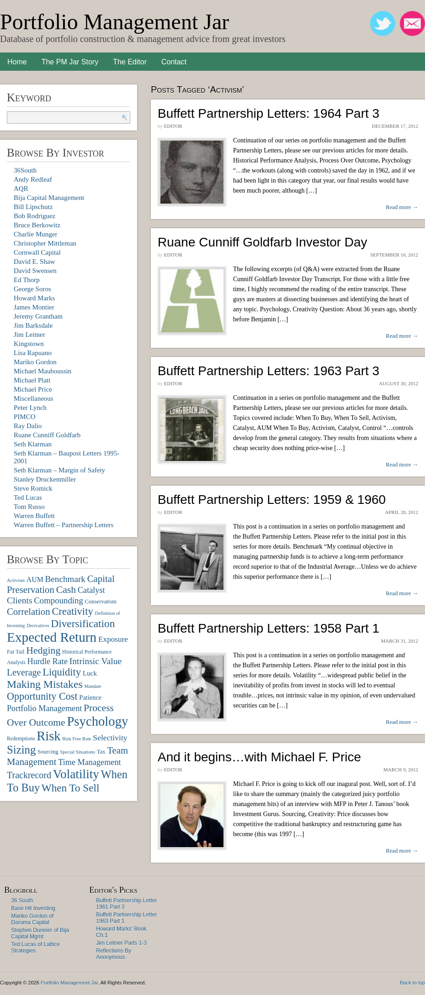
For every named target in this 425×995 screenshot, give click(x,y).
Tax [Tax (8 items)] (101, 752)
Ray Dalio (28, 425)
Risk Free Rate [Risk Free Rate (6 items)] (76, 738)
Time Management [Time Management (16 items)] (89, 762)
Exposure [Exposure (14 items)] (113, 639)
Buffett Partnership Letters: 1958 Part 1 (268, 628)
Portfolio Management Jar (114, 22)
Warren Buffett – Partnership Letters (63, 525)
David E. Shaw (34, 261)
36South (25, 170)
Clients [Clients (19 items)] (19, 600)
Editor (173, 126)
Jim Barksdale (33, 325)
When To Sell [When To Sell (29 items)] (71, 788)
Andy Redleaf (33, 179)
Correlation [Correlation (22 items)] (28, 611)
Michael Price (33, 389)
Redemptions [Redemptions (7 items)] (21, 739)
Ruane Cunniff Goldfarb (47, 435)
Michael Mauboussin (42, 371)
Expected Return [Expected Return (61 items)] (51, 637)
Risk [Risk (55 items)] (48, 736)
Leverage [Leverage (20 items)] (24, 672)
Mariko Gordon (35, 362)
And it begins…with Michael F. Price (259, 757)
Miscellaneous (33, 398)
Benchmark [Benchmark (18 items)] (65, 579)
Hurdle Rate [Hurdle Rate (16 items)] (47, 661)
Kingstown (29, 343)
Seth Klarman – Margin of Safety (59, 470)
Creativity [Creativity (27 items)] (72, 611)
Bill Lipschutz (33, 206)
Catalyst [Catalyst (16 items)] (91, 590)
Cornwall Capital (37, 252)
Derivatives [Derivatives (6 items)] (38, 625)
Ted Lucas (28, 497)
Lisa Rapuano (33, 352)
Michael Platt (32, 380)
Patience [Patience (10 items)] (90, 697)
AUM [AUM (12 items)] (35, 579)
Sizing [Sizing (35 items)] (21, 750)
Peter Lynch (30, 407)
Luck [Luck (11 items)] (90, 673)
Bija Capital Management (49, 197)
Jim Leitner (29, 334)
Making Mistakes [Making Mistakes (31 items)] (45, 684)
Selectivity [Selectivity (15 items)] (110, 737)
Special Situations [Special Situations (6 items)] (77, 751)
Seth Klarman (33, 444)
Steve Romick (33, 488)
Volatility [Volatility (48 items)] (76, 774)
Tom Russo (29, 506)
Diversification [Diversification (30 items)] (83, 623)
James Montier (34, 307)
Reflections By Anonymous (113, 954)
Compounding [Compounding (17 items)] (58, 600)
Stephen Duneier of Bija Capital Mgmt (40, 933)
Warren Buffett (34, 515)
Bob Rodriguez (34, 216)
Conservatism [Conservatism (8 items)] (101, 601)
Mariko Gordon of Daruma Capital (32, 919)
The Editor (130, 62)
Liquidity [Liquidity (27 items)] (61, 672)
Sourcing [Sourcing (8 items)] (47, 752)
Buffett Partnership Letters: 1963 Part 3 (268, 371)
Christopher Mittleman (45, 243)
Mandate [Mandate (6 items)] (92, 686)
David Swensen (35, 270)
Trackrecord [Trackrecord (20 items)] (29, 775)
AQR (21, 188)
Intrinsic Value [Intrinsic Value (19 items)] (95, 661)
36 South (22, 900)
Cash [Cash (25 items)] (66, 589)
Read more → (402, 207)
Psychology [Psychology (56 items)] (97, 721)
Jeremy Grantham (38, 316)
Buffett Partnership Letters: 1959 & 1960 (272, 499)
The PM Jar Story (70, 62)
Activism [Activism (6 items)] (16, 580)
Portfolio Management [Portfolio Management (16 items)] (44, 708)
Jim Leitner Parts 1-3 (121, 943)
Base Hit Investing (33, 908)
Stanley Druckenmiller (45, 479)
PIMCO (25, 416)
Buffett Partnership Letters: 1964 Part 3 (268, 113)
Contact (173, 62)
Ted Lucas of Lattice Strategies (35, 947)
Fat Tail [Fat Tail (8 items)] (16, 652)
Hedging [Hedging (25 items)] (43, 650)
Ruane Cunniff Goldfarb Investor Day (262, 242)
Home (17, 62)
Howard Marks (34, 298)
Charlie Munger (35, 234)
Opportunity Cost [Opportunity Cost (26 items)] (42, 696)
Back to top (412, 982)
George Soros (32, 289)
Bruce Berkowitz (37, 225)
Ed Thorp (27, 279)
